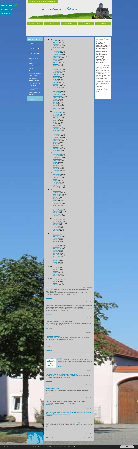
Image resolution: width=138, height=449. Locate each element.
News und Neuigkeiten (34, 97)
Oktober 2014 (56, 247)
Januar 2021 (56, 150)
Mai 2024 (55, 80)
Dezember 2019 (57, 174)
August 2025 (56, 57)
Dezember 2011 (57, 279)
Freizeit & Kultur (86, 23)
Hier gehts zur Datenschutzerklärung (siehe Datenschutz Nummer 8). (58, 446)
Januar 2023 (56, 108)
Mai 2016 (55, 227)
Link (101, 72)
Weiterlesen (49, 298)
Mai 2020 (55, 165)
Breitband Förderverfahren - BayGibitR (35, 89)
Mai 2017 (55, 214)
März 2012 (55, 274)
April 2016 (55, 229)
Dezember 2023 (57, 91)
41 (87, 287)
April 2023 (55, 104)
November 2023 (57, 92)
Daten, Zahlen (32, 56)
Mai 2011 (55, 283)
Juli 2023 (55, 99)
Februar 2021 (56, 148)
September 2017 (57, 211)
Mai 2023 (55, 102)
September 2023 (57, 96)
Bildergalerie (32, 68)
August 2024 (56, 76)
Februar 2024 (56, 85)
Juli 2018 (55, 197)
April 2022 (55, 125)
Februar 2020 (56, 170)
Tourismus (103, 23)
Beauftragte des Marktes (34, 48)
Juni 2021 (55, 143)
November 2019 (57, 175)
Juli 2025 (55, 59)
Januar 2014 (56, 256)
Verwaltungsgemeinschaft (35, 73)
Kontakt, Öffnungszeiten (34, 53)
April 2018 (55, 202)
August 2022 (56, 119)
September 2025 (57, 56)
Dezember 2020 (57, 154)
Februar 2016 (56, 231)
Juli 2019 (55, 179)
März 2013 (55, 263)
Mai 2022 (55, 124)
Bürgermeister (32, 43)
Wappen (31, 63)
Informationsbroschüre (34, 65)
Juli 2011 (55, 281)
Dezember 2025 (57, 51)
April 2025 (55, 62)
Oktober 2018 (56, 192)
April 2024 (55, 82)
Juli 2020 (55, 162)
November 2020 (57, 155)
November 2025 (57, 53)
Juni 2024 (55, 79)
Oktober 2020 (56, 157)
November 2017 (57, 209)
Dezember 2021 (57, 134)
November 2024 (57, 71)
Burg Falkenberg (5, 9)
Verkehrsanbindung (33, 58)
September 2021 (57, 139)
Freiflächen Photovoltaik (34, 92)
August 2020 (56, 160)
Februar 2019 (56, 185)
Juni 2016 (55, 226)
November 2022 (57, 114)
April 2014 (55, 251)
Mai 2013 (55, 262)
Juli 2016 (55, 224)
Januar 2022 (56, 130)
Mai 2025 (55, 60)
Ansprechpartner (33, 78)
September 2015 (57, 236)
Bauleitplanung (32, 46)
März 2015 (55, 241)
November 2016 (57, 221)
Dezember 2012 (57, 267)
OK (127, 446)
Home (30, 1)
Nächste (90, 287)
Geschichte (31, 61)
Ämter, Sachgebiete (33, 75)
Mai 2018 (55, 200)
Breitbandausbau (33, 85)
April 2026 (55, 42)
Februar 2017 (56, 215)
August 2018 (56, 195)
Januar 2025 (56, 65)
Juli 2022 (55, 120)
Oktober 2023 (56, 94)
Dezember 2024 (57, 69)
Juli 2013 (55, 260)
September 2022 (57, 117)
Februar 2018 (56, 203)
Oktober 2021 (56, 137)
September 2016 (57, 223)
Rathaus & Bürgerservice (35, 23)
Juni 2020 (55, 163)
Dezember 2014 (57, 245)
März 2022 (55, 127)
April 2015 (55, 239)
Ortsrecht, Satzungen (34, 80)
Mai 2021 (55, 145)
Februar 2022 (56, 128)
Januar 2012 (56, 275)
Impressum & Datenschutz (50, 1)
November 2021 (57, 136)
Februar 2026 (56, 45)
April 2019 (55, 182)
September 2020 (57, 159)
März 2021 (55, 147)
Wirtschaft (52, 23)
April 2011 (55, 284)
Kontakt (40, 1)
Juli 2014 (55, 250)
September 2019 (57, 177)
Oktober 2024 (56, 72)
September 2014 (57, 248)
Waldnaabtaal (4, 13)
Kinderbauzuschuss (33, 51)
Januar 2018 (56, 205)
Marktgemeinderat (33, 70)
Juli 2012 (55, 269)
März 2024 (55, 84)
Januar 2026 (56, 47)
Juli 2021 (55, 142)
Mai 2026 (55, 41)
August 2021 (56, 140)
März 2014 (55, 253)
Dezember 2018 (57, 191)
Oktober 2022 (56, 116)
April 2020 (55, 167)
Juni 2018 (55, 199)
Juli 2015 (55, 238)
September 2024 (57, 74)
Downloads (31, 94)
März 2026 (55, 44)
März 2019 (55, 183)
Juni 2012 (55, 271)
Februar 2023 (56, 107)
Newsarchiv (33, 99)
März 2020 (55, 168)
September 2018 (57, 194)
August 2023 (56, 97)
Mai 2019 (55, 180)
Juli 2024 (55, 77)
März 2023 (55, 105)
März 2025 (55, 64)
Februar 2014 (56, 255)
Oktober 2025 (56, 54)
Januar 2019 (56, 187)
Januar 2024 (56, 87)
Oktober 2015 (56, 235)
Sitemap (35, 1)
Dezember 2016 (57, 219)
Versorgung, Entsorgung (34, 83)
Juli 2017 (55, 212)
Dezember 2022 (57, 112)
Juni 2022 (55, 122)
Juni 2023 (55, 100)
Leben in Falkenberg (69, 23)
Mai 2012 (55, 272)
